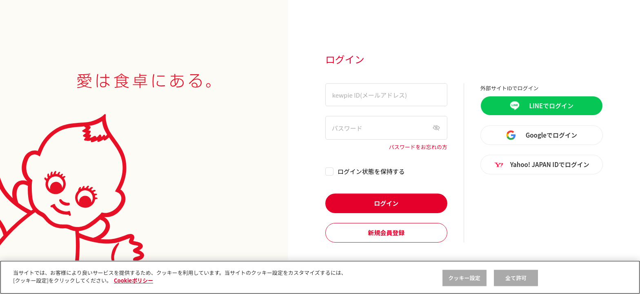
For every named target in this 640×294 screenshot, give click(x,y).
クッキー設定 (464, 278)
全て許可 (516, 278)
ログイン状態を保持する (371, 171)
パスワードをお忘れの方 (418, 147)
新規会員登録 (386, 232)
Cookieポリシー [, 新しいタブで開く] (133, 280)
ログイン (386, 203)
